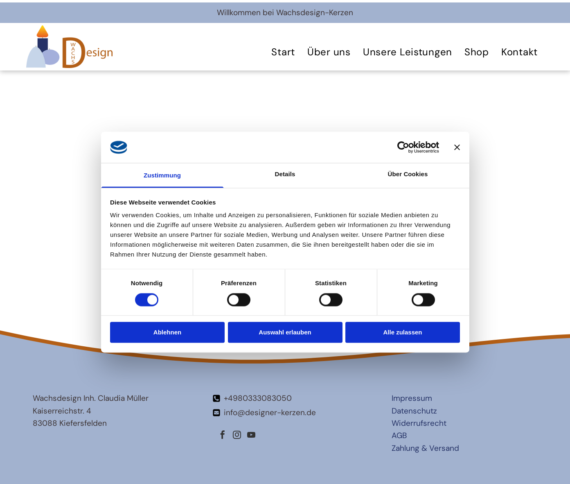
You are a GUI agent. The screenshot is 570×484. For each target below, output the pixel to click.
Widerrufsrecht (419, 423)
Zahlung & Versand (425, 448)
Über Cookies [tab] (408, 174)
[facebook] (222, 436)
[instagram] (237, 436)
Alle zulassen (402, 332)
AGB (399, 435)
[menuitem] (283, 51)
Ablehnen (167, 332)
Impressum (412, 398)
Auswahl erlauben (285, 332)
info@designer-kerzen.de (270, 412)
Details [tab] (285, 174)
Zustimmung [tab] (162, 175)
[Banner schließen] (457, 147)
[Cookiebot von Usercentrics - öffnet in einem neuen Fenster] (403, 147)
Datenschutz (414, 411)
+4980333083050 (258, 398)
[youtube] (251, 436)
